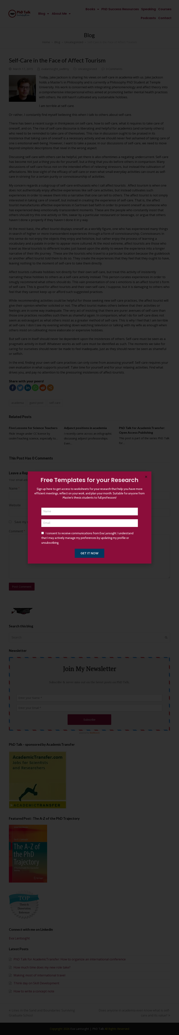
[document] (89, 517)
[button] (146, 476)
